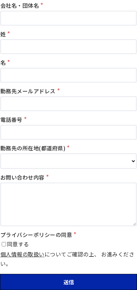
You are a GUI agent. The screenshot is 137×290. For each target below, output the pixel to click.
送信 (68, 282)
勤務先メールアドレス (28, 91)
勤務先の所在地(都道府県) (32, 148)
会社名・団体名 (19, 5)
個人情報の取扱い (22, 254)
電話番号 (11, 119)
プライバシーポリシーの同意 (36, 235)
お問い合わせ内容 (22, 177)
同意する (18, 244)
